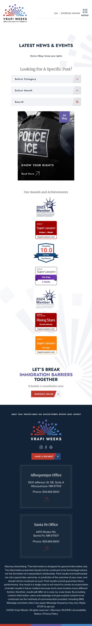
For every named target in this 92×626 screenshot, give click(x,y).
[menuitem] (56, 13)
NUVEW (66, 610)
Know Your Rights (46, 145)
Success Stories (50, 414)
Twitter (46, 447)
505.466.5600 (50, 492)
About (14, 414)
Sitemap (55, 610)
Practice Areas (30, 414)
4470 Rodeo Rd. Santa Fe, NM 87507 (46, 533)
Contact (77, 414)
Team (20, 414)
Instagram (41, 447)
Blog (69, 414)
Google (51, 447)
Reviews (62, 414)
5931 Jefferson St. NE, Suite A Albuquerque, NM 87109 (46, 484)
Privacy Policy (50, 613)
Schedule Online (70, 13)
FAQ (40, 414)
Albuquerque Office (46, 499)
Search (76, 102)
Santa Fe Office (46, 549)
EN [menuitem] (56, 13)
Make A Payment (44, 456)
